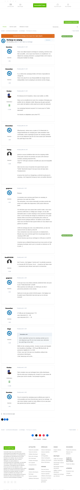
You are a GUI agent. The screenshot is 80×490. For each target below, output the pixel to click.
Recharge (31, 470)
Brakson (33, 487)
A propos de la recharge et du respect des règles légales (27, 36)
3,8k (9, 163)
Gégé (9, 325)
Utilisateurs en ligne (23, 26)
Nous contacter (37, 435)
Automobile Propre (14, 486)
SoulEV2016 (9, 255)
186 (9, 83)
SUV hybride (32, 458)
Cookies (44, 435)
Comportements (32, 460)
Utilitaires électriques (34, 474)
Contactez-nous (70, 467)
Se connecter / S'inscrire (71, 22)
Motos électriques (45, 458)
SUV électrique (32, 454)
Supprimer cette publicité (67, 36)
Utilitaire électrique (33, 450)
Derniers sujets (13, 26)
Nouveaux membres (46, 474)
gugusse (9, 188)
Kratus (9, 91)
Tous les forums (45, 465)
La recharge (29, 42)
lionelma (11, 42)
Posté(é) (22, 47)
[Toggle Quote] (19, 330)
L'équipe (68, 469)
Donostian (9, 69)
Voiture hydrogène (45, 454)
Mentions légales (32, 486)
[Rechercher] (60, 27)
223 (9, 202)
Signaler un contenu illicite (58, 486)
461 (9, 61)
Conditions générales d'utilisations (45, 486)
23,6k (9, 109)
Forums (4, 27)
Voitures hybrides (33, 472)
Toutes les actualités (34, 446)
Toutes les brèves (33, 448)
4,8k (9, 339)
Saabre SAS (18, 487)
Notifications (69, 471)
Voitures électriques (33, 468)
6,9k (9, 269)
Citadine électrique (33, 456)
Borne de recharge (33, 452)
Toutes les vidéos (70, 460)
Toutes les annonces (71, 446)
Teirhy (9, 149)
